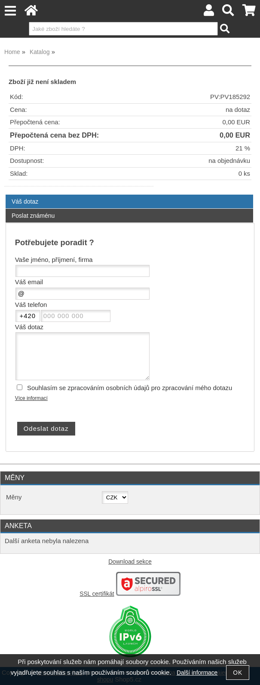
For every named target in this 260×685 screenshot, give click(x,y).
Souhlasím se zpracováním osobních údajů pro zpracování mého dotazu (129, 388)
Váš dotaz (25, 201)
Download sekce (130, 562)
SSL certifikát (97, 594)
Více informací (31, 398)
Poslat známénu (33, 215)
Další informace (197, 673)
